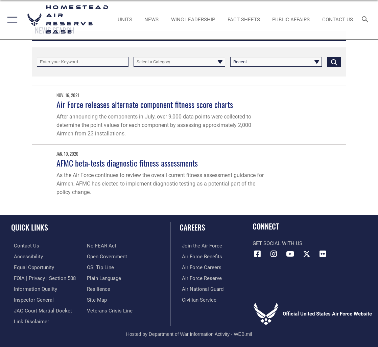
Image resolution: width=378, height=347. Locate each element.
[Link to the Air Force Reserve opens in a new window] (199, 278)
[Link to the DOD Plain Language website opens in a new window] (104, 278)
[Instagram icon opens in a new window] (274, 254)
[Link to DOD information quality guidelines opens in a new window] (32, 288)
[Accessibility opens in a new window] (25, 256)
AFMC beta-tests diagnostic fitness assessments (127, 163)
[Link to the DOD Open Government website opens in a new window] (107, 256)
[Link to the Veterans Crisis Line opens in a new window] (110, 309)
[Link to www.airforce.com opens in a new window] (200, 246)
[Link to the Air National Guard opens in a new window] (200, 288)
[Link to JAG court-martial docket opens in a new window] (40, 309)
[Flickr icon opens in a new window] (323, 254)
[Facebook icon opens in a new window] (258, 254)
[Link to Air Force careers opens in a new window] (199, 267)
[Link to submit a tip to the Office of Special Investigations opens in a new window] (100, 267)
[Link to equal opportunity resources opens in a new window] (31, 267)
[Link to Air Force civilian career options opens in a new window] (197, 299)
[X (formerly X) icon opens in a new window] (307, 254)
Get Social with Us (277, 243)
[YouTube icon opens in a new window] (290, 254)
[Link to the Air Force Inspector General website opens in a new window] (31, 299)
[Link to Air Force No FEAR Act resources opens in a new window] (101, 246)
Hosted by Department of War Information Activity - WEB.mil (189, 331)
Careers (192, 227)
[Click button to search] (334, 62)
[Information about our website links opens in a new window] (28, 320)
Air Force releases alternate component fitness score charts (144, 104)
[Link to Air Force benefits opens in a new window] (200, 256)
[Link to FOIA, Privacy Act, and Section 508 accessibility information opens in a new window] (42, 278)
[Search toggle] (366, 19)
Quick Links (29, 227)
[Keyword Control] (82, 62)
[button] (11, 19)
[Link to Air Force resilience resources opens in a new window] (98, 288)
